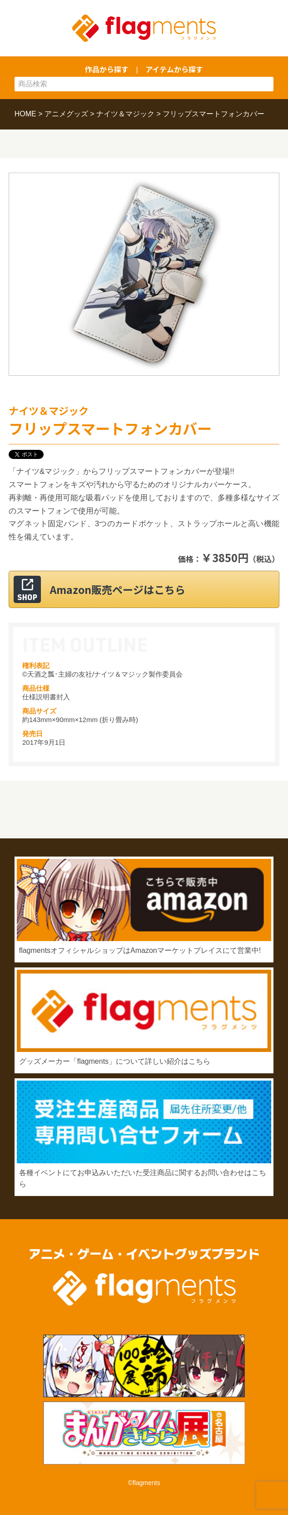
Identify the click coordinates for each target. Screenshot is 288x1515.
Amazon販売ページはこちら (117, 589)
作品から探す (107, 69)
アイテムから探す (174, 69)
